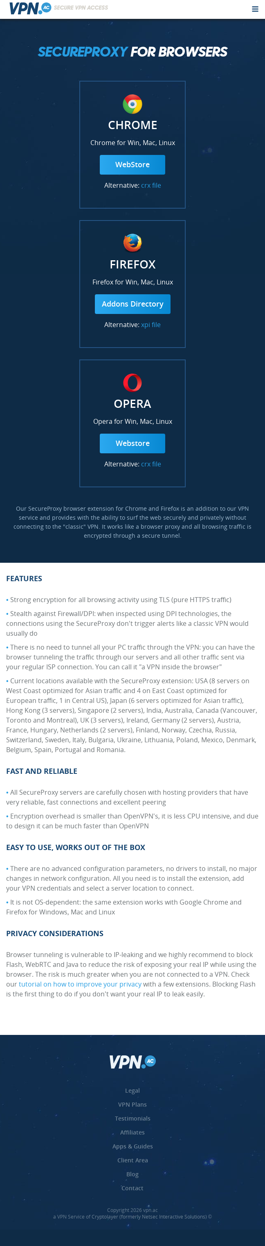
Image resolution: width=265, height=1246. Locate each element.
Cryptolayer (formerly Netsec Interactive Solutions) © (152, 1217)
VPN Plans (132, 1105)
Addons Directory (133, 304)
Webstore (133, 444)
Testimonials (132, 1119)
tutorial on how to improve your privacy (80, 985)
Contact (132, 1188)
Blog (132, 1175)
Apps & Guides (132, 1147)
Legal (132, 1091)
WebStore (132, 165)
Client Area (132, 1161)
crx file (151, 186)
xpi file (151, 325)
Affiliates (132, 1133)
